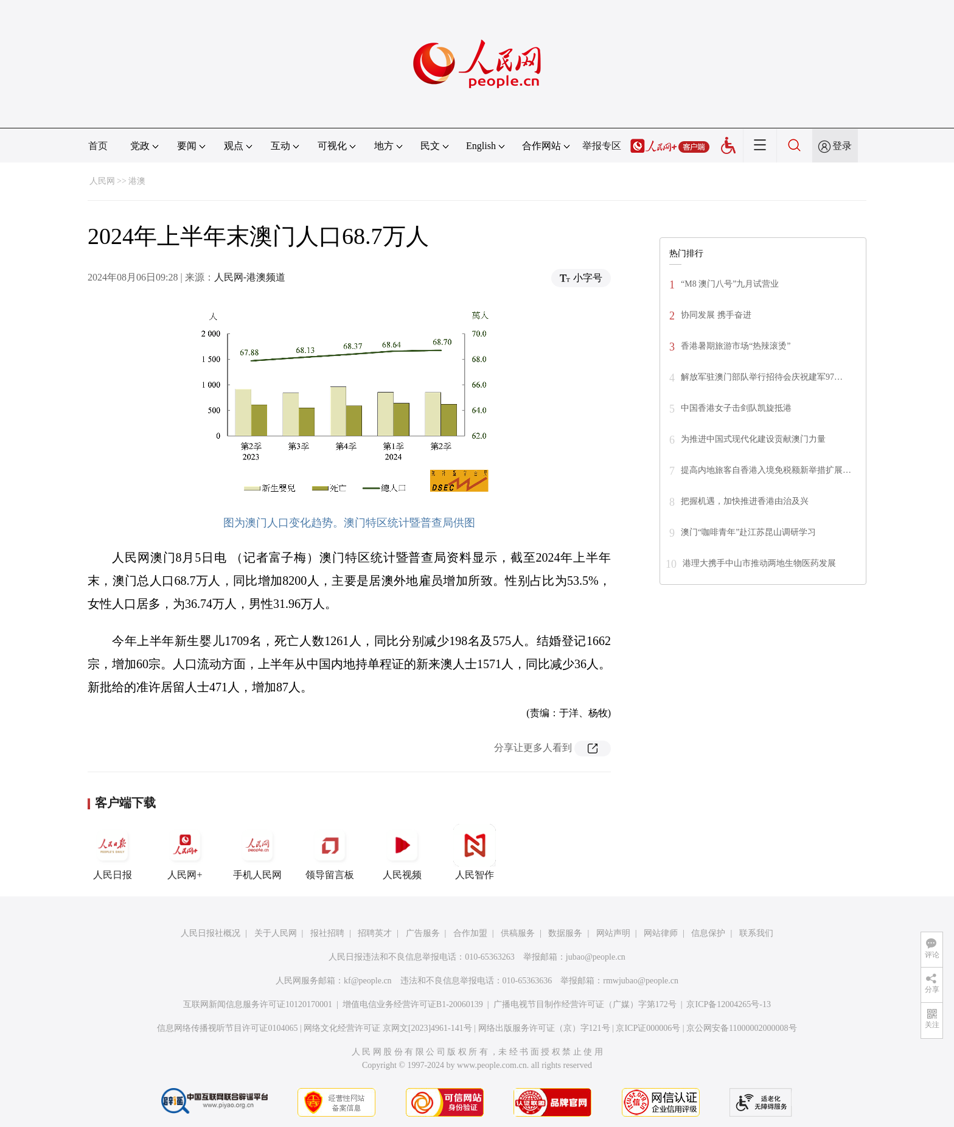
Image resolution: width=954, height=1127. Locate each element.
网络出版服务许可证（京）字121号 (544, 1028)
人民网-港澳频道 (249, 277)
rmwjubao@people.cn (640, 980)
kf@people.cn (368, 980)
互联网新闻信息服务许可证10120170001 (257, 1004)
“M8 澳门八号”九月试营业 (730, 283)
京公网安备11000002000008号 (741, 1028)
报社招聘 (327, 933)
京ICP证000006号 (648, 1028)
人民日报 (112, 852)
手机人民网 (257, 852)
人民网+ (185, 852)
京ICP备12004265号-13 (728, 1004)
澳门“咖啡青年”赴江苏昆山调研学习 (748, 532)
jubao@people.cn (595, 956)
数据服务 (565, 933)
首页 (98, 146)
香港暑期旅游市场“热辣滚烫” (735, 346)
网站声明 (613, 933)
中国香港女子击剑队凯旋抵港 (736, 408)
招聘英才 (375, 933)
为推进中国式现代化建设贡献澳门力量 (753, 439)
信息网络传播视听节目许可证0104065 (227, 1028)
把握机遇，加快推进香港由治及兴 (745, 501)
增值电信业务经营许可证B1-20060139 (413, 1004)
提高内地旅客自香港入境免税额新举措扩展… (766, 470)
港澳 (136, 181)
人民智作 (474, 852)
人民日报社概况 (210, 933)
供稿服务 (518, 933)
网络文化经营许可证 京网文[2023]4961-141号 (388, 1028)
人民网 (102, 181)
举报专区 (601, 146)
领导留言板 (329, 852)
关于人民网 (275, 933)
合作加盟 (470, 933)
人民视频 (402, 852)
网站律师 (661, 933)
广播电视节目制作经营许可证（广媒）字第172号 (585, 1004)
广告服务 (423, 933)
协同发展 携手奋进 (716, 314)
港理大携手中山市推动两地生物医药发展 (759, 563)
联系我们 (756, 933)
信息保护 (708, 933)
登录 (842, 146)
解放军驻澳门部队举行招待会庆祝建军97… (762, 377)
